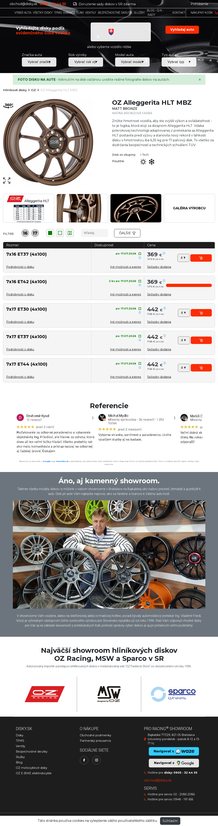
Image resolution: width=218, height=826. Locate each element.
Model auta (124, 55)
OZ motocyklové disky (31, 768)
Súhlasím (170, 821)
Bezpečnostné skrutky (32, 751)
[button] (159, 267)
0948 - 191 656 (183, 799)
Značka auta (32, 55)
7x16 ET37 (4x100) (26, 254)
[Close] (199, 79)
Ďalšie (127, 233)
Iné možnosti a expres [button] (125, 267)
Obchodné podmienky (95, 735)
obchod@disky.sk (23, 4)
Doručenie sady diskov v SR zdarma (104, 4)
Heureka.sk (62, 461)
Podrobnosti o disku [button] (20, 267)
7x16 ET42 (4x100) (26, 281)
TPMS (20, 741)
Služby (20, 757)
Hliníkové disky (15, 90)
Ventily (20, 746)
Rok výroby (77, 55)
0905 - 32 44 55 (185, 772)
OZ (33, 90)
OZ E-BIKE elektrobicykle (34, 773)
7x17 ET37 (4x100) (26, 336)
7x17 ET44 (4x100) (26, 364)
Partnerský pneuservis (95, 741)
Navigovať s (174, 763)
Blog (19, 762)
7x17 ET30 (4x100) (26, 309)
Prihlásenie (199, 4)
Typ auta (169, 55)
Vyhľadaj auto (182, 30)
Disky (19, 735)
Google (47, 461)
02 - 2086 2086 (184, 794)
